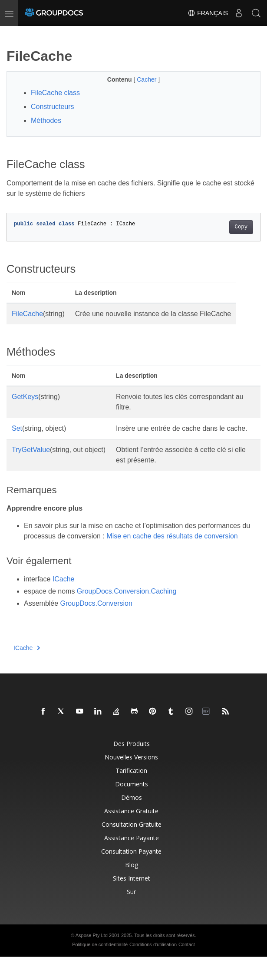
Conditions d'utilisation (153, 944)
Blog (131, 865)
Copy (241, 227)
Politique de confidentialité (100, 944)
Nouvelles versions (131, 757)
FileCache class (55, 92)
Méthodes (46, 120)
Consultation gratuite (132, 824)
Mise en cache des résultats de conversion (171, 536)
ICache (64, 579)
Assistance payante (131, 838)
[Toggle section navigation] (13, 33)
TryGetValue (31, 449)
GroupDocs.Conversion (96, 603)
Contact (186, 944)
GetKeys (25, 396)
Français (208, 13)
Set (17, 428)
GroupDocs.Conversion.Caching (126, 591)
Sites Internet (131, 878)
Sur (131, 892)
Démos (131, 797)
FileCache (27, 313)
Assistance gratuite (131, 811)
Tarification (131, 770)
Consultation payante (131, 851)
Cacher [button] (147, 79)
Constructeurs (52, 106)
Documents (131, 784)
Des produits (131, 743)
